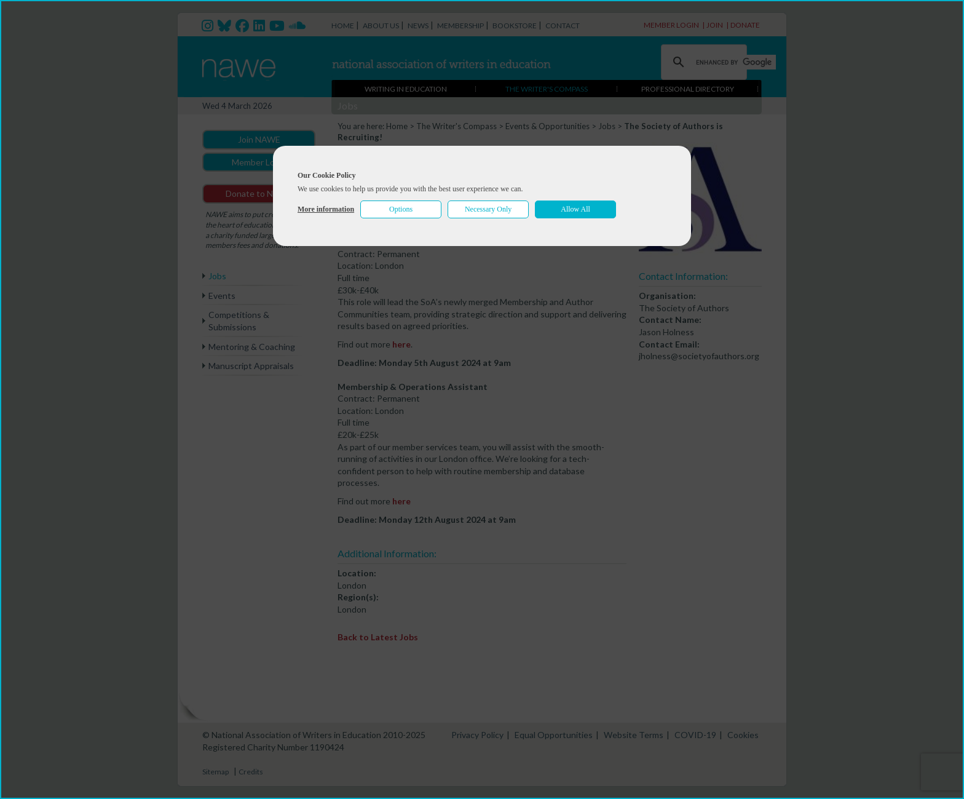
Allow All (575, 209)
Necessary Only (488, 209)
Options (401, 209)
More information (326, 209)
